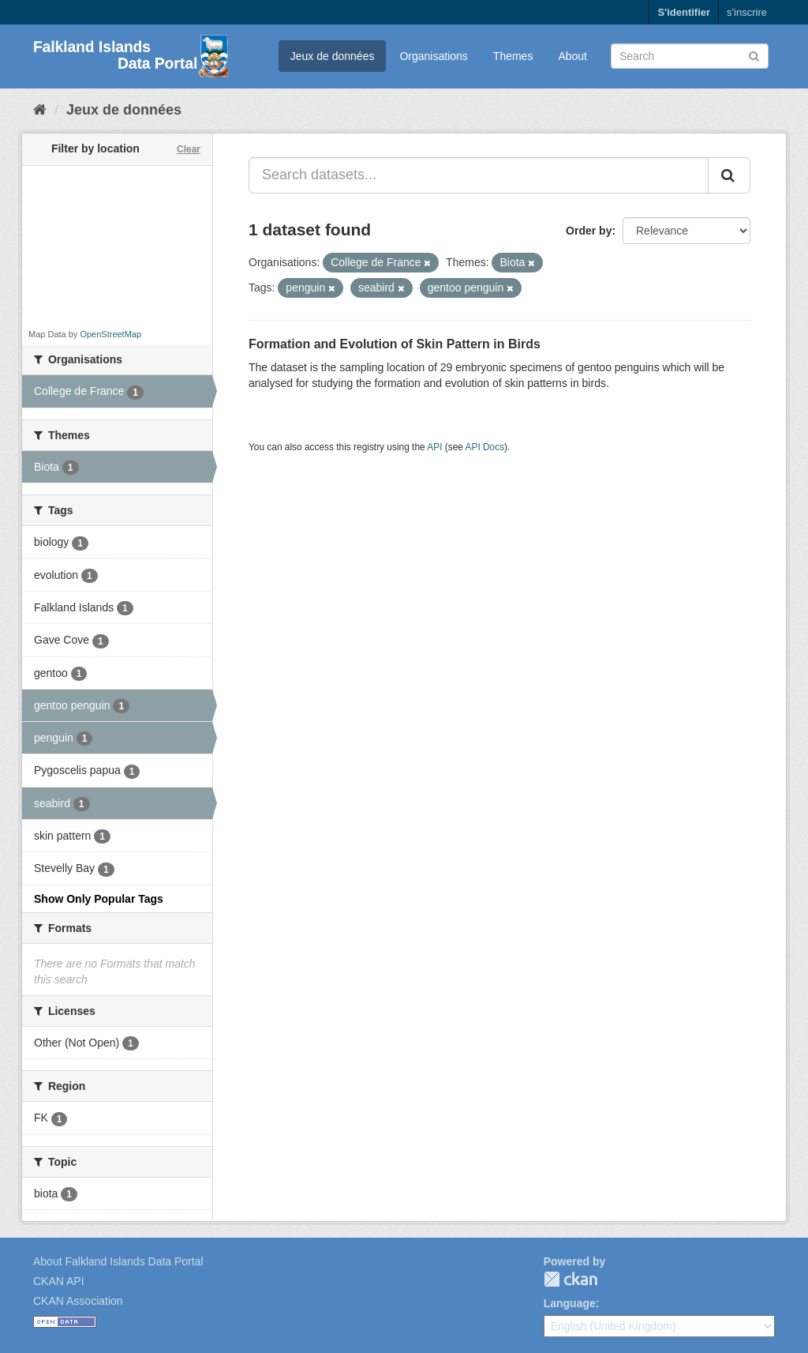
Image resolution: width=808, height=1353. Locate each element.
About (572, 56)
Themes (513, 56)
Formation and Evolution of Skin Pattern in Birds (395, 344)
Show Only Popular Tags (98, 899)
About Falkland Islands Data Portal (118, 1261)
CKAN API (58, 1281)
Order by (589, 230)
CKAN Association (78, 1301)
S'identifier (683, 12)
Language (570, 1303)
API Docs (485, 447)
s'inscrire (747, 12)
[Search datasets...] (479, 175)
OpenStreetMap (110, 334)
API (434, 447)
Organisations (433, 56)
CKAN (570, 1279)
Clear (188, 149)
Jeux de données (332, 56)
